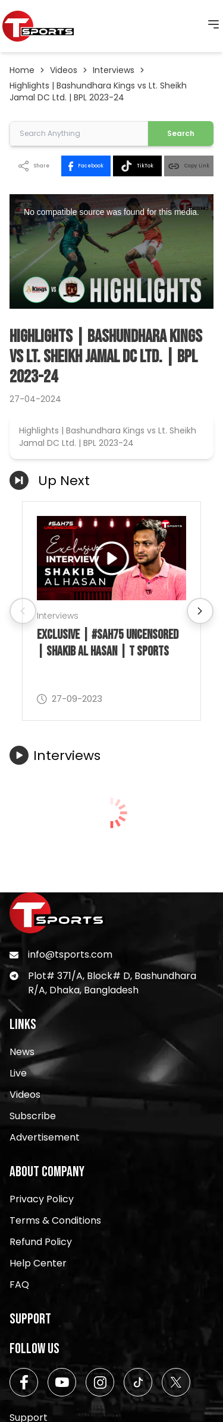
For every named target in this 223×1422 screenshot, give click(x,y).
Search (180, 133)
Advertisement (45, 1137)
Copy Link (188, 166)
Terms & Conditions (55, 1220)
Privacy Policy (42, 1199)
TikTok (137, 166)
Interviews (113, 70)
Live (18, 1073)
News (22, 1052)
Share (33, 166)
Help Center (38, 1263)
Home (22, 70)
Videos (63, 70)
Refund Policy (41, 1242)
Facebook (85, 166)
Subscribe (33, 1116)
